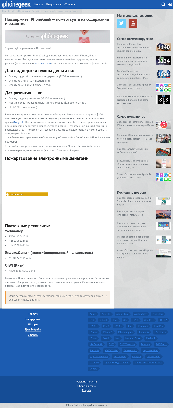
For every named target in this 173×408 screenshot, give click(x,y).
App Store (158, 313)
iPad (130, 326)
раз (36, 63)
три (49, 63)
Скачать (33, 335)
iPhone (93, 332)
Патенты (94, 362)
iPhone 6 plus (125, 332)
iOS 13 (118, 326)
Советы (93, 368)
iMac (115, 320)
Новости (38, 4)
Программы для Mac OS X (148, 362)
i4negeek (18, 122)
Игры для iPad (150, 350)
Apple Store (122, 313)
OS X (111, 344)
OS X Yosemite (127, 344)
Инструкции (52, 4)
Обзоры (68, 4)
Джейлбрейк (33, 329)
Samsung (145, 344)
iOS (125, 320)
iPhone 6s (144, 332)
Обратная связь (86, 386)
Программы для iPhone (117, 362)
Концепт (136, 356)
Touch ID (94, 350)
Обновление (153, 356)
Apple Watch (140, 313)
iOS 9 (106, 326)
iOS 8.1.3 (149, 320)
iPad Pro (158, 326)
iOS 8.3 (93, 326)
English (86, 390)
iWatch (106, 338)
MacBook (150, 338)
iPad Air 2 (143, 326)
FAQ (92, 320)
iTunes (93, 338)
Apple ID (106, 313)
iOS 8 (135, 320)
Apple (93, 313)
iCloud (103, 320)
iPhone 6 (107, 332)
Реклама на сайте (86, 381)
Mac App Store (132, 338)
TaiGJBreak (161, 344)
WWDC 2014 (111, 350)
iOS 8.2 (163, 320)
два (42, 63)
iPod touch (160, 332)
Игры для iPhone (99, 356)
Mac (117, 338)
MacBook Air (96, 344)
